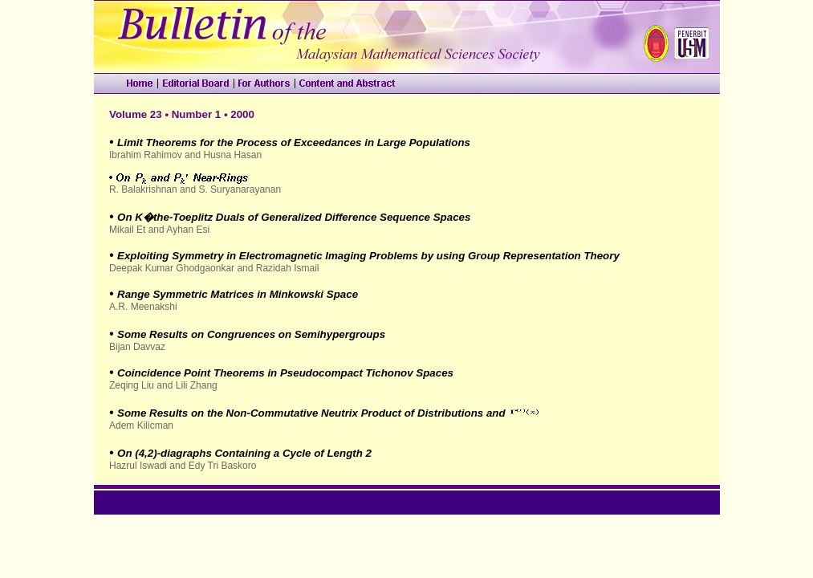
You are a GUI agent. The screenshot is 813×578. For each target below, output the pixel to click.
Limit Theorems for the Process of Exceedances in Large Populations (293, 142)
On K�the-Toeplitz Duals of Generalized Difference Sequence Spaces (293, 217)
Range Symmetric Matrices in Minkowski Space (237, 294)
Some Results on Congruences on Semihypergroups (251, 334)
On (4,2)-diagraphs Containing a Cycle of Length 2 (244, 453)
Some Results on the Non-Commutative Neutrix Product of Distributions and (311, 413)
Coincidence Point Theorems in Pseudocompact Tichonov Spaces (285, 373)
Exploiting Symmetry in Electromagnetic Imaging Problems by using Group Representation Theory (368, 256)
